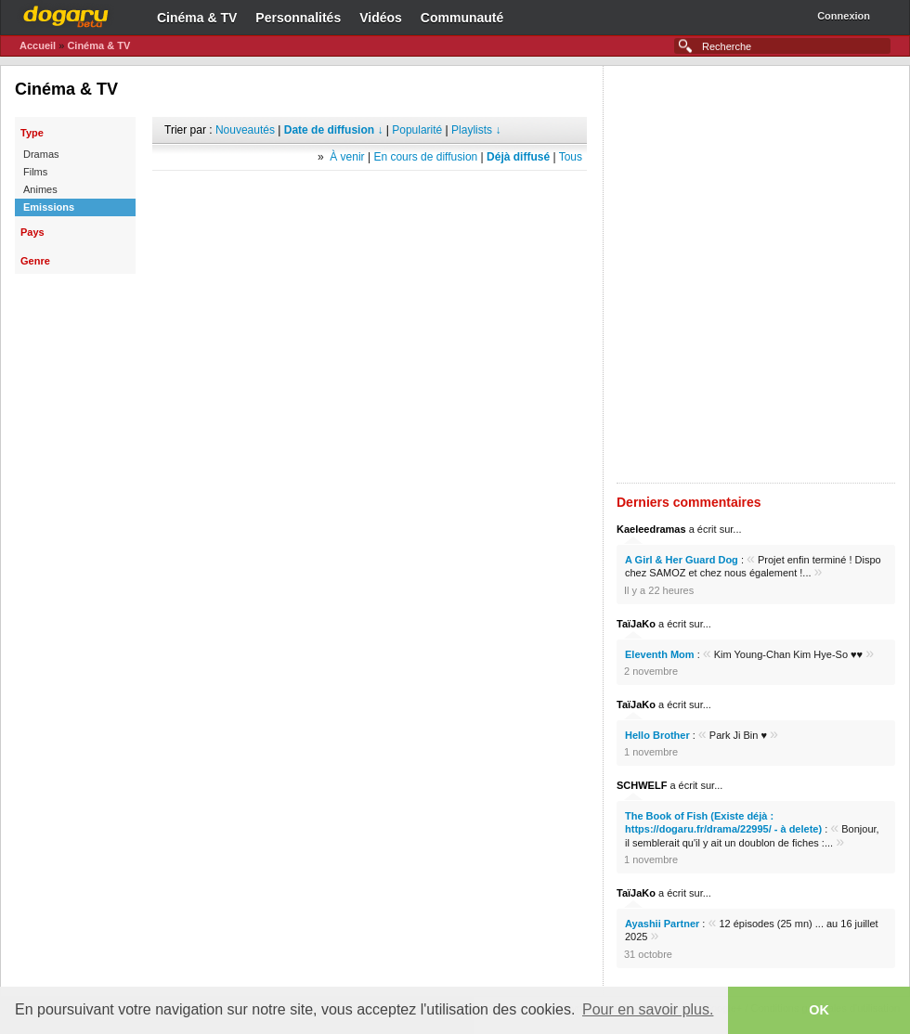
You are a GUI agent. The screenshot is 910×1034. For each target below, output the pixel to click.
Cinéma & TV (197, 17)
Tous (570, 156)
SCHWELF (642, 785)
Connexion (843, 15)
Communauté (462, 17)
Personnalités (298, 17)
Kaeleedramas (651, 529)
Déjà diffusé (518, 156)
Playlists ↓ (475, 129)
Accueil (38, 45)
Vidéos (380, 17)
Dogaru (66, 14)
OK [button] (819, 1009)
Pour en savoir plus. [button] (647, 1009)
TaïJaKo (636, 623)
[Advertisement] (238, 274)
